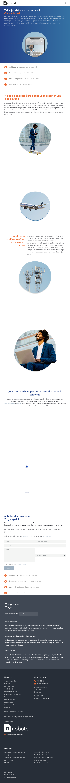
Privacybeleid (20, 711)
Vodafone (11, 403)
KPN (5, 403)
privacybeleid (22, 564)
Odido (19, 403)
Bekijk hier (48, 660)
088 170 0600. (47, 536)
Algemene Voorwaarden (10, 711)
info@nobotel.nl (28, 536)
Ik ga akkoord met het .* (16, 564)
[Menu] (65, 3)
